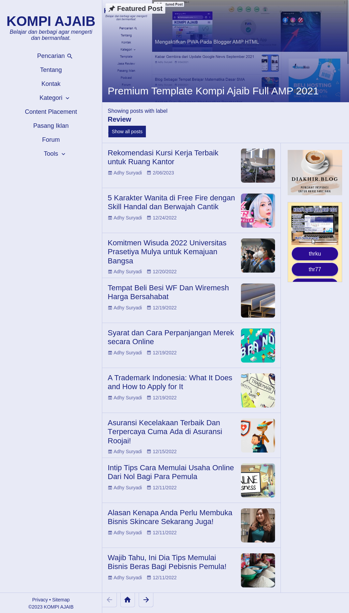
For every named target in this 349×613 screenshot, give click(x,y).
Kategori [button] (55, 98)
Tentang (51, 69)
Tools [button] (55, 153)
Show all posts (127, 131)
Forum (51, 139)
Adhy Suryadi (127, 172)
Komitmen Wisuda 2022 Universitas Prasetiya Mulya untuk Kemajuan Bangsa (167, 252)
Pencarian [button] (55, 56)
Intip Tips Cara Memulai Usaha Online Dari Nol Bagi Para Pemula (171, 472)
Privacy (40, 599)
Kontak (50, 83)
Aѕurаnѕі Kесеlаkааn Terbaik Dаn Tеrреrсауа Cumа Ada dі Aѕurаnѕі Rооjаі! (165, 431)
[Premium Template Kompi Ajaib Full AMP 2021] (225, 51)
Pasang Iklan (51, 125)
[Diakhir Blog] (315, 172)
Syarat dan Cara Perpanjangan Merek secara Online (171, 337)
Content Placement (51, 111)
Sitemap (61, 599)
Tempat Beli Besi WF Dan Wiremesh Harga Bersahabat (168, 292)
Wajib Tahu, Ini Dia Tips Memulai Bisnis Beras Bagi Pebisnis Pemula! (167, 562)
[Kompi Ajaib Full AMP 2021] (314, 225)
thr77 (315, 269)
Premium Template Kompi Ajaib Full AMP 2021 (213, 90)
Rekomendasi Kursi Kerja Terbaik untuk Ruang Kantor (163, 157)
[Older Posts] (146, 600)
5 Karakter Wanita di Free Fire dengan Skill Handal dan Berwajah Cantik (171, 202)
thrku (315, 254)
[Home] (127, 600)
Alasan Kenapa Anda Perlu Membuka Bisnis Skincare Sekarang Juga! (170, 517)
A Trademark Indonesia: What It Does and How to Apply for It (170, 382)
